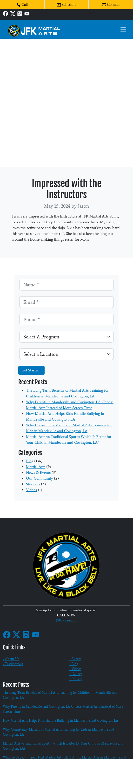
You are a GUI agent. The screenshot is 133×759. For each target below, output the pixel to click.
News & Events (38, 472)
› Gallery (75, 674)
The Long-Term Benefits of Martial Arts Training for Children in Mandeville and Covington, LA (60, 695)
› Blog (73, 664)
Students (33, 484)
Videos (31, 490)
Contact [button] (111, 4)
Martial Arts (35, 466)
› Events (75, 659)
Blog (29, 461)
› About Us (11, 659)
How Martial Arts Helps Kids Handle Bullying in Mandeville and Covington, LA (60, 721)
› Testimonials (13, 664)
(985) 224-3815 (66, 620)
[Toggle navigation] (123, 29)
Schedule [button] (66, 4)
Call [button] (22, 4)
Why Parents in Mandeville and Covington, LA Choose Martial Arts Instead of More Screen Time (63, 709)
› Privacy (75, 679)
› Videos (75, 669)
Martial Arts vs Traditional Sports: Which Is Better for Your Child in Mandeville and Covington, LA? (63, 746)
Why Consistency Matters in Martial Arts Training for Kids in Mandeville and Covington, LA (58, 732)
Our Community (39, 478)
